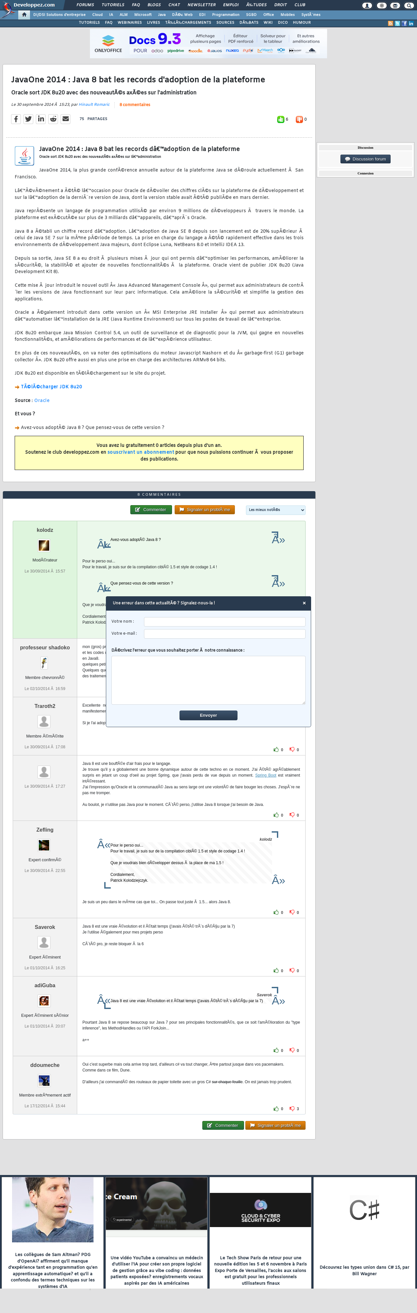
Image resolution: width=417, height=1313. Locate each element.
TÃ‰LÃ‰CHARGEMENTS (188, 23)
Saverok (45, 927)
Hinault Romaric (94, 104)
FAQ (135, 5)
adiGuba (45, 985)
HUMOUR (302, 23)
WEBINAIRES (130, 23)
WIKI (268, 23)
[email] (225, 634)
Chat (174, 5)
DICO (283, 23)
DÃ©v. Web (182, 15)
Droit (280, 5)
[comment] (208, 680)
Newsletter (201, 5)
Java (161, 15)
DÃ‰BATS (248, 23)
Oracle (42, 401)
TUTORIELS (89, 23)
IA (111, 15)
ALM (124, 15)
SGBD (251, 15)
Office (268, 15)
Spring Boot (265, 775)
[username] (225, 622)
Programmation (225, 15)
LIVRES (153, 23)
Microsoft (142, 15)
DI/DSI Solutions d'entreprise (59, 15)
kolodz (45, 530)
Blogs (154, 5)
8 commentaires (135, 105)
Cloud (97, 15)
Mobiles (287, 15)
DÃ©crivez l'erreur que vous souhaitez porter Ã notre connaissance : (208, 676)
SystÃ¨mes (311, 15)
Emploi (231, 5)
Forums (85, 5)
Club (300, 5)
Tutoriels (113, 5)
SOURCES (225, 23)
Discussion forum (365, 159)
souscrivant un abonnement (141, 452)
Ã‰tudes (256, 5)
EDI (202, 15)
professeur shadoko (45, 647)
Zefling (44, 830)
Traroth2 (45, 706)
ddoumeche (45, 1065)
